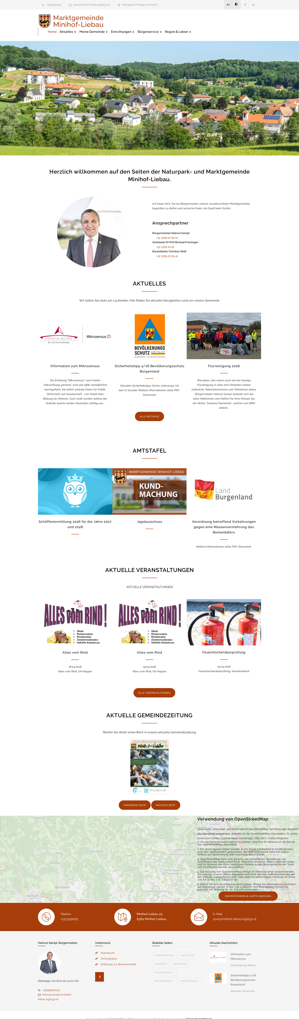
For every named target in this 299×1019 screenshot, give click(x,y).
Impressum (108, 944)
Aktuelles (137, 21)
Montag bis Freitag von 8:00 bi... (140, 4)
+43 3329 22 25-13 (167, 229)
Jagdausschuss (149, 514)
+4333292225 (54, 4)
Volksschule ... (164, 964)
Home (121, 21)
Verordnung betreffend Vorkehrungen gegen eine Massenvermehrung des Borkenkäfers (224, 519)
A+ (228, 4)
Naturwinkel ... (164, 973)
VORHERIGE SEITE (135, 797)
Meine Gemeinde (163, 21)
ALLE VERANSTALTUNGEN (154, 685)
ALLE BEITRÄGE (149, 408)
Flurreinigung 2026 (224, 358)
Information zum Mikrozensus (75, 358)
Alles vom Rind (75, 644)
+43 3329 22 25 (165, 238)
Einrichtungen (192, 21)
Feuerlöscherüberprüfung (224, 644)
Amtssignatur (109, 950)
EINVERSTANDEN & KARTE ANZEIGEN (248, 888)
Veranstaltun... (165, 947)
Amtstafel (180, 956)
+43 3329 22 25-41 (167, 247)
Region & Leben (247, 21)
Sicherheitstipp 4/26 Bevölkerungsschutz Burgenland (243, 972)
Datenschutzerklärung (199, 1011)
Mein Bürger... (190, 973)
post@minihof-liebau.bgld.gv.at (91, 4)
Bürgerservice (219, 21)
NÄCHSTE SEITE (165, 797)
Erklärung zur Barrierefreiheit (118, 956)
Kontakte (161, 956)
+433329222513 (51, 982)
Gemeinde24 (117, 1011)
